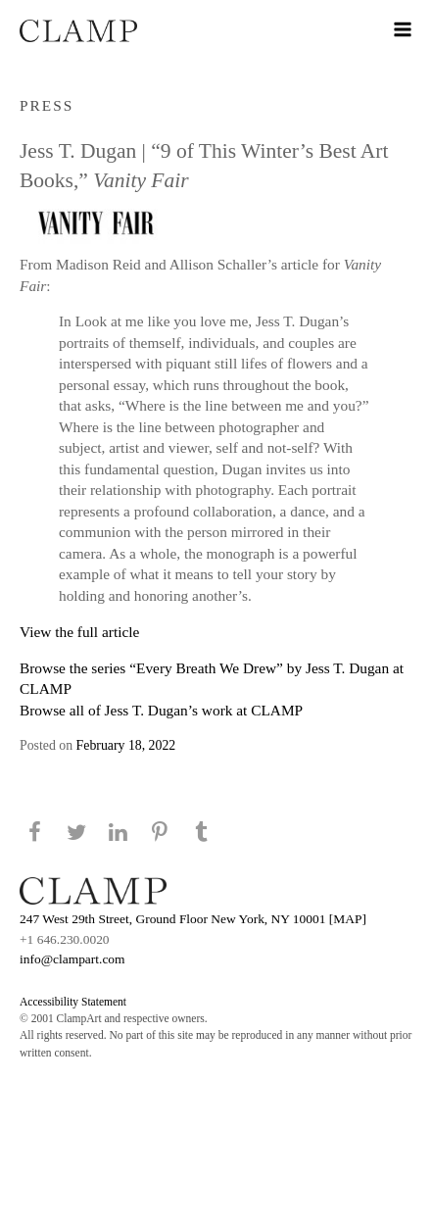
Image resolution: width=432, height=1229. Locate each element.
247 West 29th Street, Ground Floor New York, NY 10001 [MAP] (193, 918)
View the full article (79, 631)
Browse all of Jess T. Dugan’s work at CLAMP (161, 710)
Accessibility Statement (73, 1002)
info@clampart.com (72, 959)
